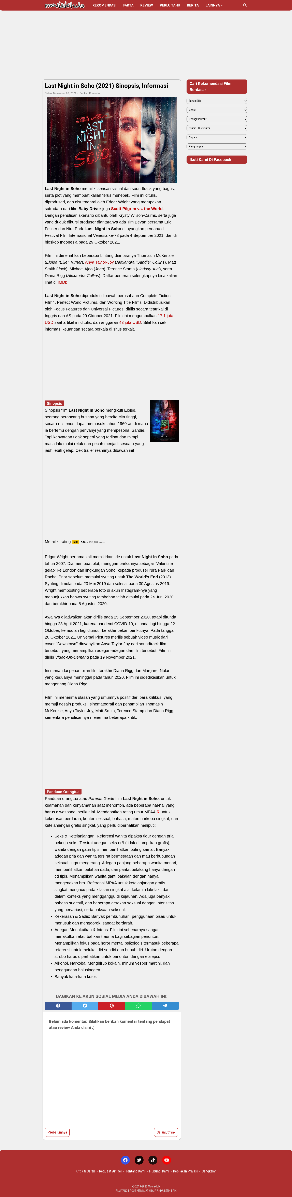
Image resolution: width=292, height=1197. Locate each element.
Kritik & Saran (85, 1171)
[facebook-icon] (125, 1160)
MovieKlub (154, 1186)
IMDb (62, 282)
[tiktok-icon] (152, 1160)
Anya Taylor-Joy (99, 262)
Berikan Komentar (90, 93)
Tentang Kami (135, 1171)
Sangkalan (209, 1171)
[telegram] (165, 1006)
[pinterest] (111, 1006)
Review (146, 5)
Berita (193, 5)
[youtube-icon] (166, 1160)
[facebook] (58, 1006)
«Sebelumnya (57, 1132)
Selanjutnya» (166, 1132)
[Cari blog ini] (245, 5)
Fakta (128, 5)
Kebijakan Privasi (185, 1171)
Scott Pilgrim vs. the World (137, 208)
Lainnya (213, 5)
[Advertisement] (146, 45)
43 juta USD (130, 322)
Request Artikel (110, 1171)
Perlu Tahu (170, 5)
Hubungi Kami (159, 1171)
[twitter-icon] (139, 1160)
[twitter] (85, 1006)
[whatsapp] (138, 1006)
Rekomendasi (104, 5)
